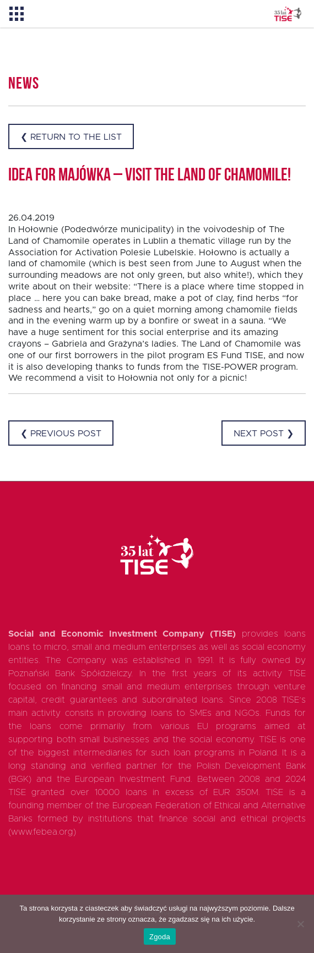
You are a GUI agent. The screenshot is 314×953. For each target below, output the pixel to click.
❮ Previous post (60, 433)
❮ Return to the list (71, 137)
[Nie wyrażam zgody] (300, 923)
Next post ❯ (264, 433)
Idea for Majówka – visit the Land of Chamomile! (149, 176)
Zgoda (159, 937)
